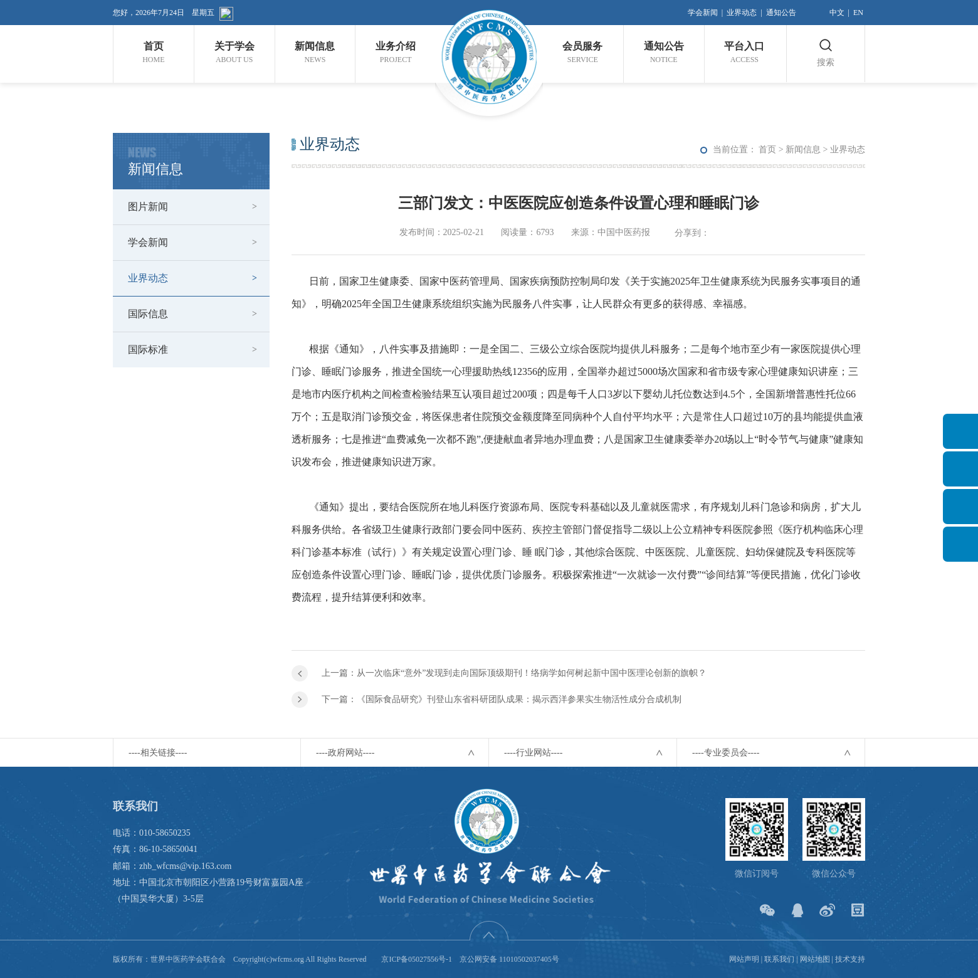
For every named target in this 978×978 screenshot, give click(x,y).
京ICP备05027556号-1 (416, 959)
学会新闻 (703, 12)
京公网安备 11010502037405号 (509, 959)
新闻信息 (803, 149)
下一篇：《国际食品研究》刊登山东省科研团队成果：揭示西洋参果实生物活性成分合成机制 (501, 699)
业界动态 (742, 12)
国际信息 (148, 313)
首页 (767, 149)
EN (858, 12)
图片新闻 (148, 206)
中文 (836, 12)
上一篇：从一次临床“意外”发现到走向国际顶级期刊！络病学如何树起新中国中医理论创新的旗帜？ (514, 673)
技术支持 (850, 959)
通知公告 (781, 12)
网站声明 (744, 959)
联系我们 (779, 959)
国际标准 (148, 349)
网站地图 (815, 959)
